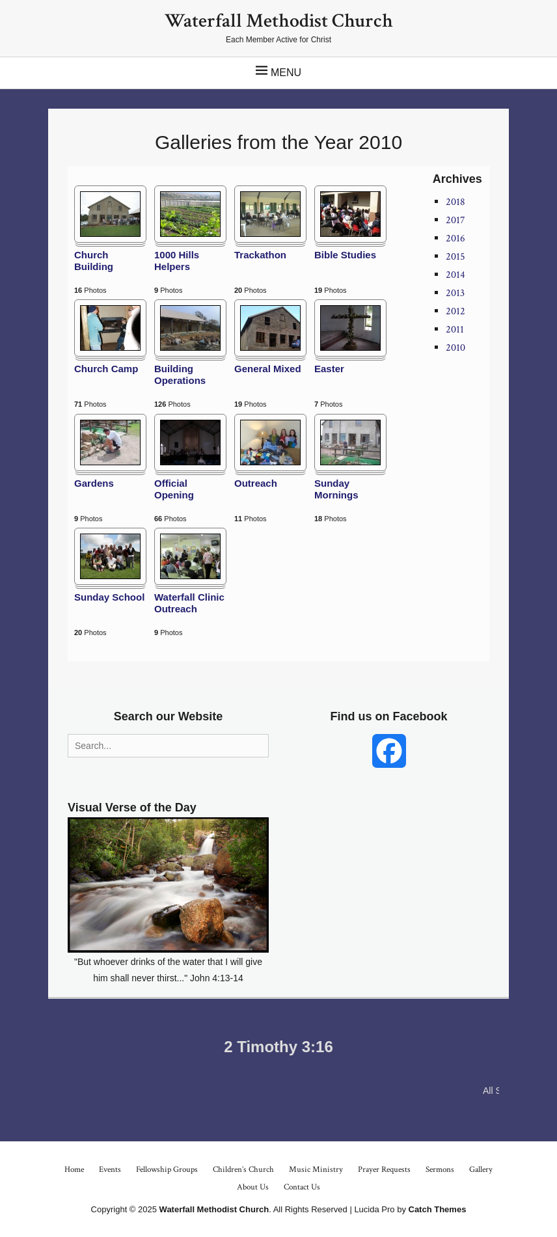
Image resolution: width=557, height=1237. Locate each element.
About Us (253, 1187)
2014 (455, 275)
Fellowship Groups (167, 1169)
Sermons (440, 1169)
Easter (329, 368)
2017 (455, 220)
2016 (455, 238)
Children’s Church (243, 1169)
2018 (455, 202)
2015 (455, 257)
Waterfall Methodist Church (279, 21)
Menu (286, 72)
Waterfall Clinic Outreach (189, 602)
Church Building (93, 260)
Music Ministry (316, 1169)
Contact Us (302, 1187)
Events (110, 1169)
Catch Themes (438, 1209)
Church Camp (106, 368)
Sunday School (109, 597)
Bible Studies (345, 254)
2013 (455, 293)
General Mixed (267, 368)
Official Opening (174, 489)
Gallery (481, 1169)
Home (74, 1169)
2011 (455, 329)
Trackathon (260, 254)
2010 (455, 348)
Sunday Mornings (336, 489)
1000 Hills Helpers (176, 260)
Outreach (255, 483)
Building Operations (180, 374)
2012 (455, 311)
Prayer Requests (384, 1169)
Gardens (94, 483)
